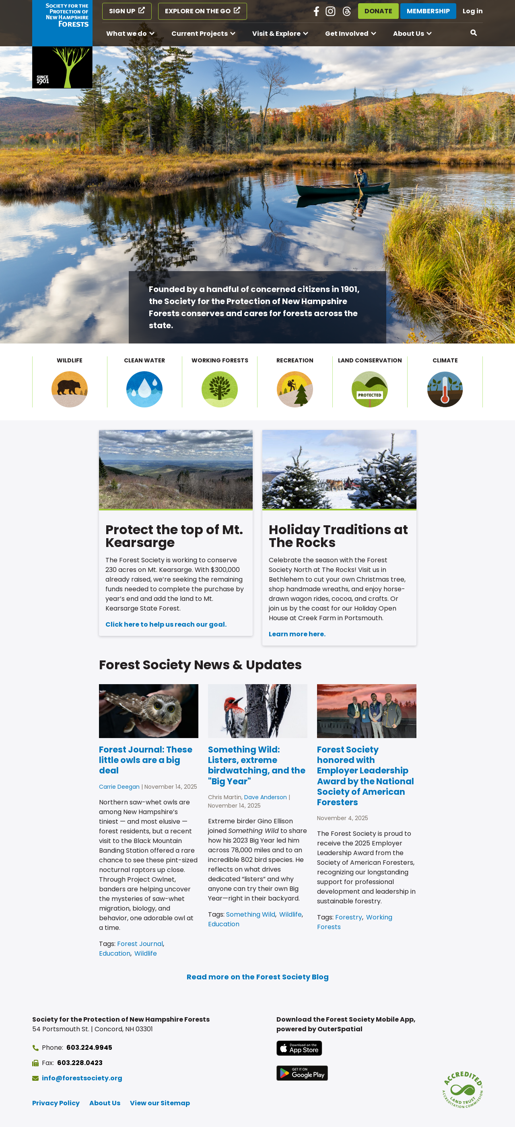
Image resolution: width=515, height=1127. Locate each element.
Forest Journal (140, 943)
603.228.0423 (80, 1062)
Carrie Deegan (119, 787)
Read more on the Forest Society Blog (258, 977)
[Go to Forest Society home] (62, 44)
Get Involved (347, 33)
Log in (473, 11)
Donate (378, 11)
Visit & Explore (276, 33)
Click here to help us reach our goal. (166, 624)
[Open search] (474, 33)
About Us (408, 33)
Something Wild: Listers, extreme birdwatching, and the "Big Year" (256, 765)
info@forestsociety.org (82, 1078)
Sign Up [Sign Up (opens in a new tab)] (122, 11)
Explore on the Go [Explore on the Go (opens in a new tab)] (198, 11)
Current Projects (199, 33)
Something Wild (250, 914)
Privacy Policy (56, 1103)
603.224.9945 (89, 1047)
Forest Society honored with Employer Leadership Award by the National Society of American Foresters (365, 776)
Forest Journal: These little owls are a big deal (145, 760)
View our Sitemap (160, 1103)
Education (114, 953)
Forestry (348, 917)
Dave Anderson (265, 797)
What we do (126, 33)
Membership (428, 11)
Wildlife (145, 953)
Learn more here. (297, 634)
